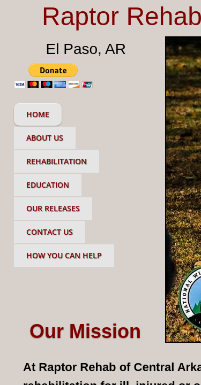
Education (47, 185)
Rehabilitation (56, 161)
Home (37, 114)
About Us (44, 138)
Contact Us (49, 232)
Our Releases (53, 208)
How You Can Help (64, 255)
